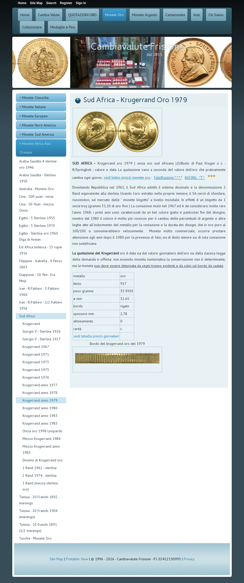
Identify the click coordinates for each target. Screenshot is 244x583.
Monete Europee (35, 116)
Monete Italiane (34, 106)
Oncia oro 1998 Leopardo (42, 431)
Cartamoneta (175, 15)
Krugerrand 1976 (35, 377)
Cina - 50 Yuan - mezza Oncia (36, 207)
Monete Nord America (39, 125)
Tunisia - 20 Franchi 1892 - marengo (39, 500)
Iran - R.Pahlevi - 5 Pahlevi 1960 (39, 291)
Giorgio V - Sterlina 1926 (41, 331)
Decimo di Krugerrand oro (42, 460)
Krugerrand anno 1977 (39, 385)
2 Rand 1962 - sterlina (39, 467)
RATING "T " (194, 177)
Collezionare (32, 27)
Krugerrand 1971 (35, 354)
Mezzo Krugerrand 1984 (41, 438)
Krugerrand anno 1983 (39, 415)
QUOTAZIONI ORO (82, 15)
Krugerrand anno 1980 (39, 408)
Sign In (81, 3)
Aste (196, 15)
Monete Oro (114, 15)
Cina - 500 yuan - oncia (36, 196)
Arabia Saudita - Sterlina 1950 (37, 178)
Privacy (189, 559)
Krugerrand (31, 323)
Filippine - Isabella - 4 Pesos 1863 (40, 264)
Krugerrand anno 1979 (39, 400)
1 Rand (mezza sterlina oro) (40, 486)
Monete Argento (144, 15)
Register (66, 3)
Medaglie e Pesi (62, 27)
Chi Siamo (216, 15)
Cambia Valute (49, 15)
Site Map (56, 559)
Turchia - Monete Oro (35, 538)
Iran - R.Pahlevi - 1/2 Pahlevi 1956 (40, 305)
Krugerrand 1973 (35, 362)
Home (25, 15)
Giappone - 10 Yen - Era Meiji (37, 277)
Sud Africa (27, 316)
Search (51, 3)
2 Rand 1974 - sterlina (39, 475)
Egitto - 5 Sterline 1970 (37, 225)
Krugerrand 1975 (35, 369)
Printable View (77, 559)
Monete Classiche (35, 97)
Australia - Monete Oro (36, 188)
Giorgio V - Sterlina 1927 (41, 339)
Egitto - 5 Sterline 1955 (37, 218)
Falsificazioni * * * (167, 177)
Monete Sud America (38, 134)
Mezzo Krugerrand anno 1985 (41, 449)
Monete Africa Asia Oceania (35, 148)
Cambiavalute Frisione (137, 46)
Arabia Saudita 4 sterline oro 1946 (38, 164)
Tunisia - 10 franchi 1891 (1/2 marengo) (38, 527)
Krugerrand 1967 (35, 346)
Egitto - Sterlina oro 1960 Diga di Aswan (38, 236)
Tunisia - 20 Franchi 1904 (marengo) (38, 513)
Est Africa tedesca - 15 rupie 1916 (40, 250)
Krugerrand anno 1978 (39, 392)
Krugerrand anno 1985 (39, 423)
